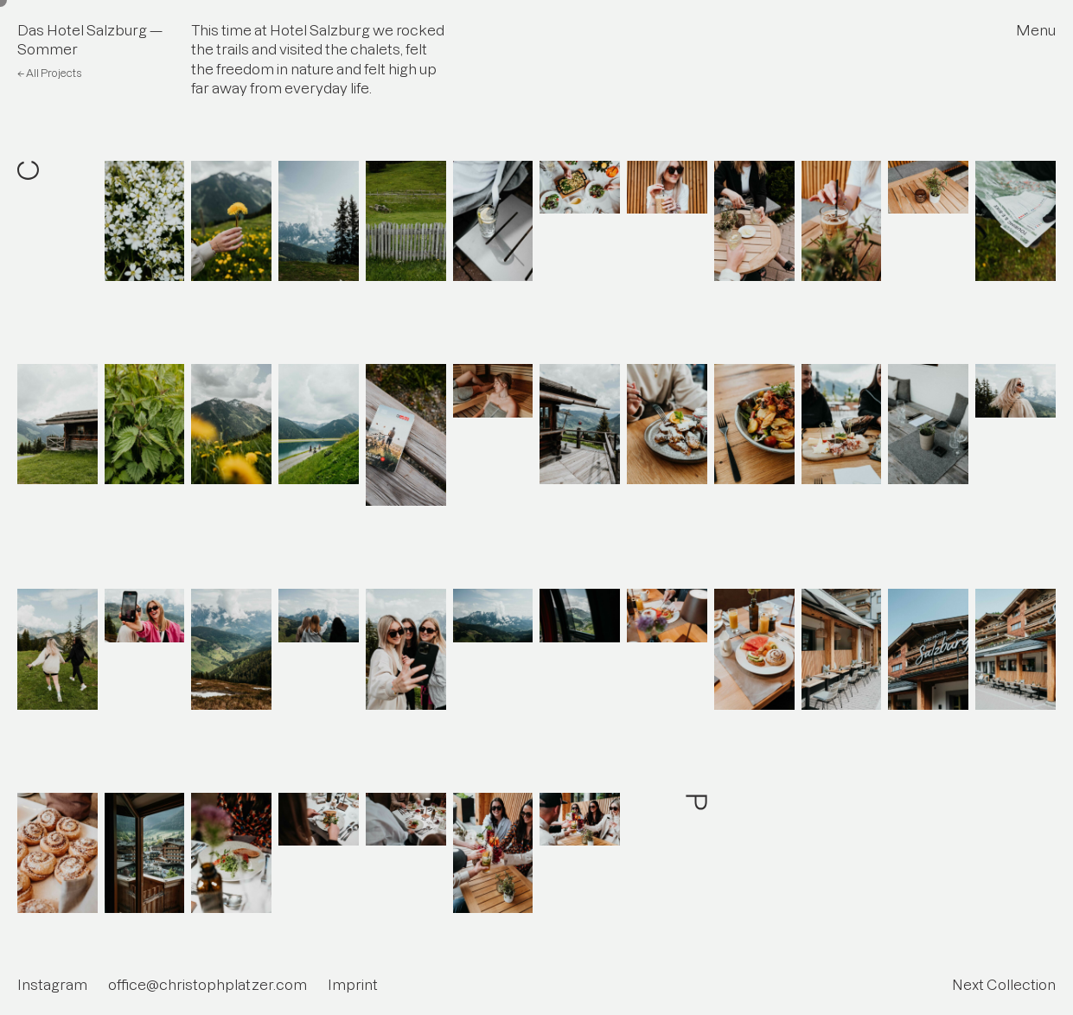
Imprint (353, 985)
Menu (1036, 30)
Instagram (52, 985)
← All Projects (49, 73)
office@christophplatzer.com (207, 985)
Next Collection (1004, 985)
